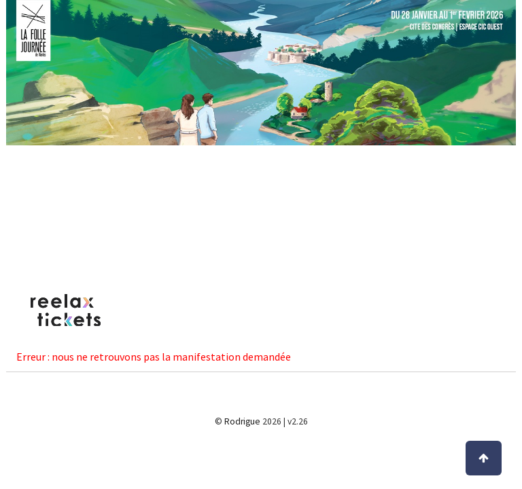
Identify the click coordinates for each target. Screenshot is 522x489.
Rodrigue (242, 421)
